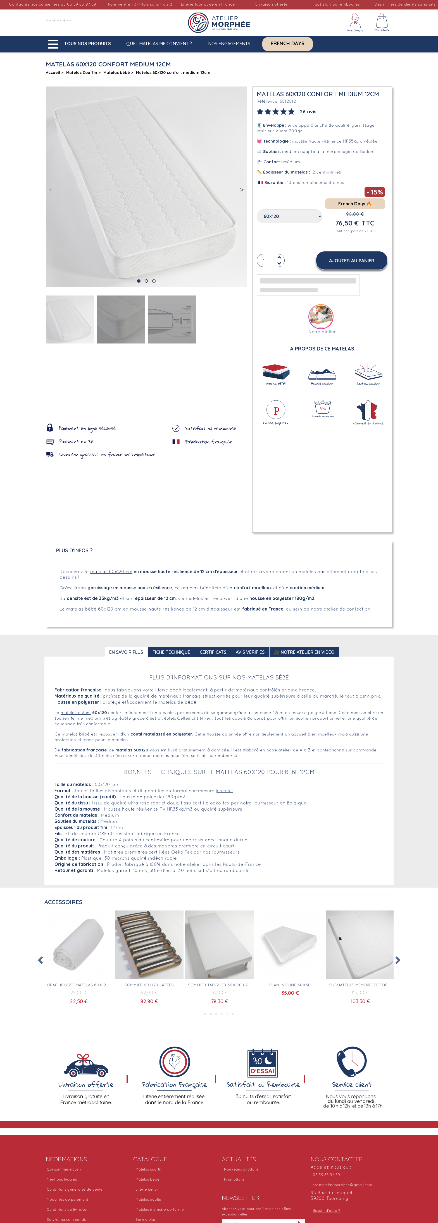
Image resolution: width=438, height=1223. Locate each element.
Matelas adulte (148, 1200)
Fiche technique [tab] (171, 652)
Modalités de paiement (67, 1200)
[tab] (286, 111)
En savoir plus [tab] (126, 652)
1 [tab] (205, 1014)
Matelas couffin (149, 1169)
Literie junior (146, 1189)
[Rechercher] (83, 21)
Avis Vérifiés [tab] (250, 652)
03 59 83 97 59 (326, 1175)
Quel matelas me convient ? (159, 43)
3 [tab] (216, 1014)
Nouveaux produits (241, 1169)
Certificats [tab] (213, 652)
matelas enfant (76, 713)
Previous (40, 960)
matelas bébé (81, 609)
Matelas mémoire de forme (159, 1210)
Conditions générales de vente (75, 1189)
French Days (287, 43)
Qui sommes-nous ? (64, 1169)
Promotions (234, 1179)
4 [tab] (222, 1014)
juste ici (224, 791)
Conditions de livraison (68, 1210)
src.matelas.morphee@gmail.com (342, 1185)
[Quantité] (271, 260)
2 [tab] (210, 1014)
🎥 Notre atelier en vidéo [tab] (304, 652)
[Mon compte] (355, 22)
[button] (81, 44)
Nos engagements (229, 43)
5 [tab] (227, 1014)
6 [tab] (233, 1014)
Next (398, 960)
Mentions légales (62, 1179)
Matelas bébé (147, 1179)
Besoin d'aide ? (326, 1211)
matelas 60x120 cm (111, 572)
